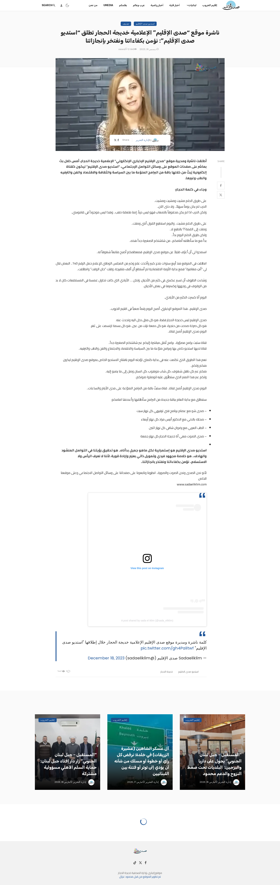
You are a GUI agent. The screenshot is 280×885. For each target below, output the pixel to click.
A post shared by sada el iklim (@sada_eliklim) (147, 620)
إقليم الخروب (209, 5)
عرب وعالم (139, 5)
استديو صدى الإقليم (145, 23)
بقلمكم (123, 5)
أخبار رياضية (157, 5)
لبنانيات (192, 5)
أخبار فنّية (174, 5)
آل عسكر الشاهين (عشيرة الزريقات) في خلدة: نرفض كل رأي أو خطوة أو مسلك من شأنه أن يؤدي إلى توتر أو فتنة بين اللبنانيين (141, 761)
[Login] (61, 5)
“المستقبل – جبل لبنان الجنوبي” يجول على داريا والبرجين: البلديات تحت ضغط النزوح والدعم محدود (214, 764)
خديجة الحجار (166, 671)
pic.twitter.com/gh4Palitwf (167, 648)
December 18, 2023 (106, 658)
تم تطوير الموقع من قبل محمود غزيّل (140, 876)
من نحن (93, 5)
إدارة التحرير (142, 140)
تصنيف (126, 23)
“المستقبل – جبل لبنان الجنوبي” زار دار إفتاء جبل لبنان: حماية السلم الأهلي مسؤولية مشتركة (68, 764)
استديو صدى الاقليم (188, 671)
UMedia (108, 5)
